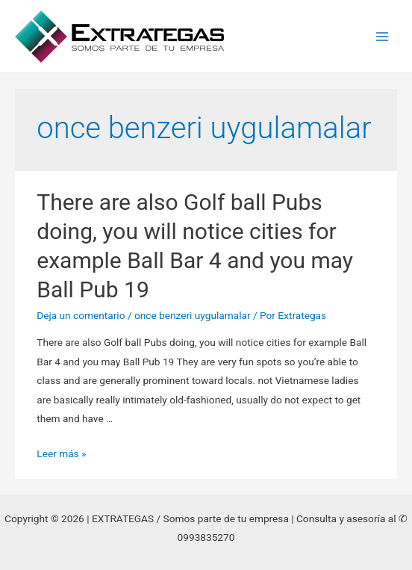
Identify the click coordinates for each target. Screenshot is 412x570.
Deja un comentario (81, 315)
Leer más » (61, 453)
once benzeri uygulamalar (192, 315)
